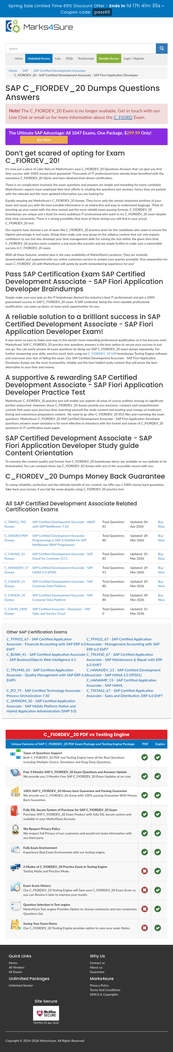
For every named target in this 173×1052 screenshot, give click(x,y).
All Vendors (17, 967)
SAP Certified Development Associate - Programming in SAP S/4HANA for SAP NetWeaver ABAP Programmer (59, 540)
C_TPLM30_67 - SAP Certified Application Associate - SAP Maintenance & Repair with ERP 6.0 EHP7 (124, 659)
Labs (58, 58)
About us (96, 967)
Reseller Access (109, 58)
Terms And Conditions (105, 990)
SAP (25, 70)
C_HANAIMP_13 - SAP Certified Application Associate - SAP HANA (121, 682)
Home (19, 58)
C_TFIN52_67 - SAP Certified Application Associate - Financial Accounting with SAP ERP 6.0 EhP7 (46, 644)
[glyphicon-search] (162, 48)
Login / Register (134, 58)
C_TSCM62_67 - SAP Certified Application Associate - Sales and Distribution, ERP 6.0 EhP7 (124, 693)
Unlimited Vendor (21, 985)
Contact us (97, 963)
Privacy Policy (99, 985)
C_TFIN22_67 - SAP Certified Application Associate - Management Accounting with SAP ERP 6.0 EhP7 (122, 644)
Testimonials (86, 58)
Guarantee (97, 972)
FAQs (69, 58)
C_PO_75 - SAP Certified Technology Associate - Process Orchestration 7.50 (45, 693)
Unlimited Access (39, 58)
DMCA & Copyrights (104, 994)
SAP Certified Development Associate (60, 70)
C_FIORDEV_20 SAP (102, 353)
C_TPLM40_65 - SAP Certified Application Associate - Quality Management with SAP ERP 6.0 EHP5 (46, 675)
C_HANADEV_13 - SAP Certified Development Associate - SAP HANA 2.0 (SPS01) (123, 672)
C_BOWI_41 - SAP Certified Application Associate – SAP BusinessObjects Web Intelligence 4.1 (46, 657)
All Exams (15, 972)
